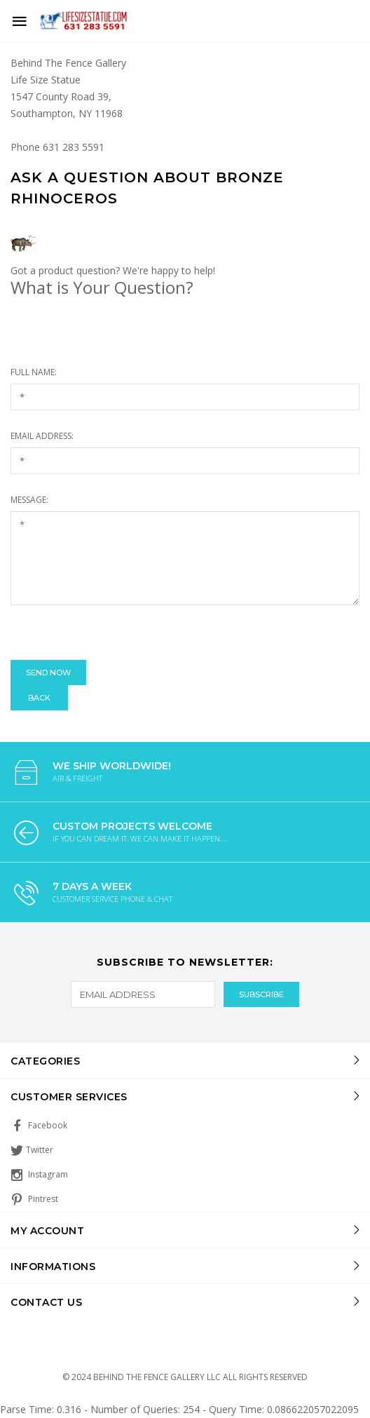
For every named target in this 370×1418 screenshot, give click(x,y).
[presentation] (117, 632)
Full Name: (34, 372)
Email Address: (42, 436)
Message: (29, 500)
